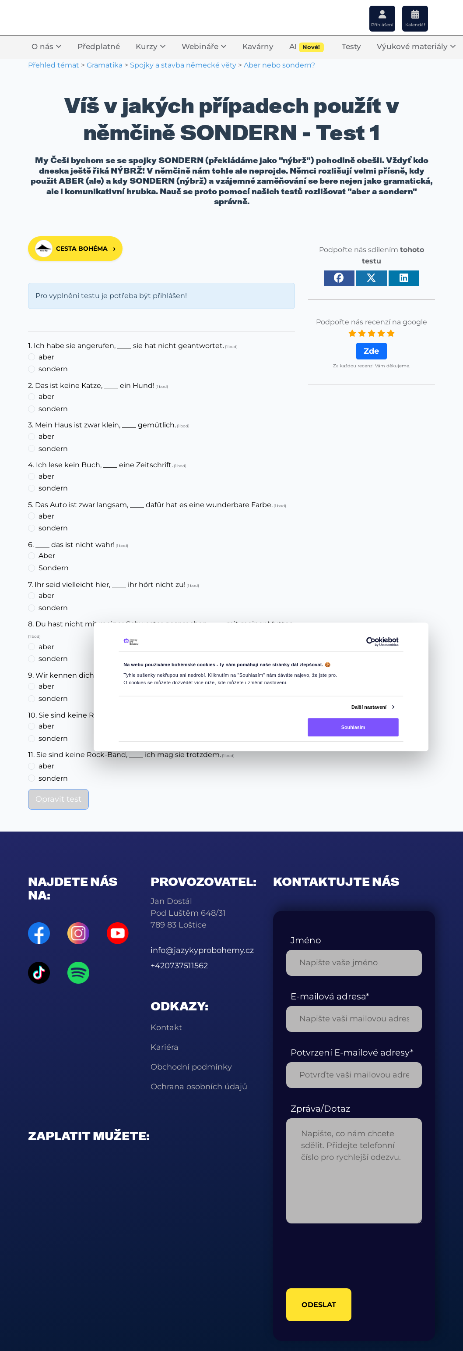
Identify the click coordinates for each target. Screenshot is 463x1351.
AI (306, 47)
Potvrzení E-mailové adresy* (352, 1052)
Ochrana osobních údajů (199, 1086)
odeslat (319, 1305)
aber (46, 357)
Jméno (306, 940)
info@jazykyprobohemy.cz (202, 950)
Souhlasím (353, 726)
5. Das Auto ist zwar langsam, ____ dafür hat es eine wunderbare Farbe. (150, 505)
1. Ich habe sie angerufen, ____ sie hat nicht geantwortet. (126, 345)
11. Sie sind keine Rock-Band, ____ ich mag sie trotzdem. (124, 754)
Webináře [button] (204, 46)
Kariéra (165, 1047)
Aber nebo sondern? (279, 65)
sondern (53, 369)
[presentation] (352, 1256)
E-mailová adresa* (330, 996)
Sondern (54, 568)
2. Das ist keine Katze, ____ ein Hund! (91, 385)
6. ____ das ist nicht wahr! (71, 544)
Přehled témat (53, 65)
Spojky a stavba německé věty (183, 65)
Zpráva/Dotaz (320, 1108)
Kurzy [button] (151, 46)
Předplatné (98, 46)
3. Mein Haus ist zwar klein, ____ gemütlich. (102, 425)
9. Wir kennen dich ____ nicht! (80, 675)
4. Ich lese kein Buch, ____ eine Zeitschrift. (100, 465)
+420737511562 (179, 966)
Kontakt (166, 1027)
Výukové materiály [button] (416, 46)
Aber (47, 555)
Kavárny (258, 46)
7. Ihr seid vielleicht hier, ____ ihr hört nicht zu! (107, 584)
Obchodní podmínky (191, 1067)
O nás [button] (47, 46)
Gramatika (105, 65)
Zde (371, 351)
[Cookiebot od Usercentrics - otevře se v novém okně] (370, 642)
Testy (351, 46)
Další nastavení (368, 706)
